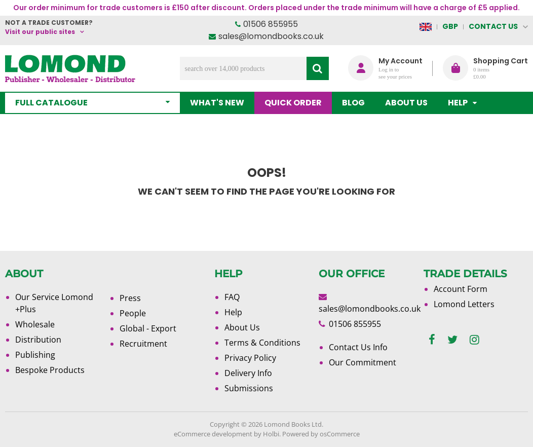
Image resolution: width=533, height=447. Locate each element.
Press (130, 298)
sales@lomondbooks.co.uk (271, 36)
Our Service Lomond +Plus (54, 303)
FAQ (232, 297)
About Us (406, 102)
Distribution (38, 339)
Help (233, 312)
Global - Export (148, 328)
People (133, 313)
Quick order (293, 102)
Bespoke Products (50, 370)
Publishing (35, 354)
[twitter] (452, 340)
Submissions (248, 388)
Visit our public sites (40, 31)
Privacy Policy (250, 357)
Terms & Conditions (262, 342)
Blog (353, 102)
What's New (217, 102)
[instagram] (474, 340)
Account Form (460, 288)
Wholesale (35, 324)
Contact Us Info (358, 347)
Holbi (271, 433)
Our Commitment (362, 362)
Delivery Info (248, 373)
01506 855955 (270, 24)
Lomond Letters (464, 304)
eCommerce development (213, 433)
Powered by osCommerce (321, 433)
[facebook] (432, 340)
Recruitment (143, 343)
